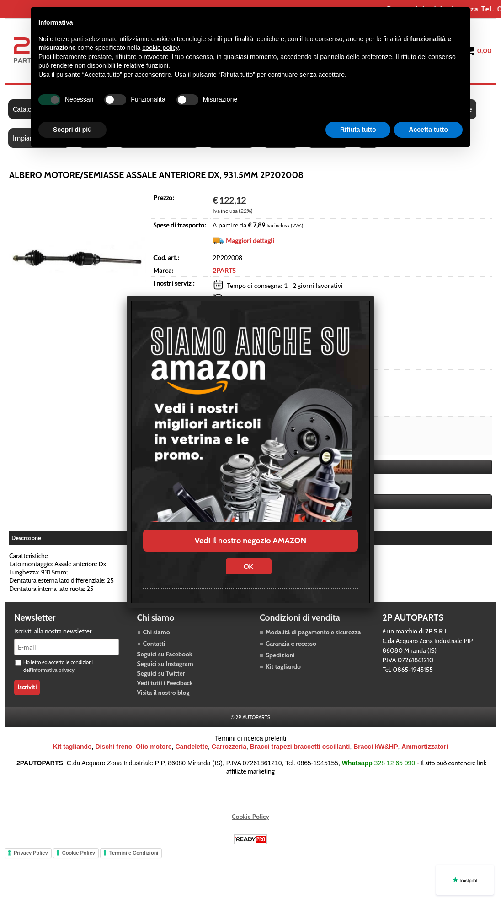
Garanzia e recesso (291, 643)
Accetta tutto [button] (428, 129)
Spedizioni (280, 655)
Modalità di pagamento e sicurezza (313, 632)
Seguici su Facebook (164, 654)
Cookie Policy (250, 816)
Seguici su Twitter (161, 673)
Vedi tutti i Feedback (165, 683)
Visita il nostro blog (163, 692)
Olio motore (154, 746)
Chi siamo (156, 632)
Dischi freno (113, 746)
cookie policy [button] (160, 47)
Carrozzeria (229, 746)
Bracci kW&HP (375, 746)
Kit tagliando (283, 666)
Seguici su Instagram (165, 664)
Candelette (191, 746)
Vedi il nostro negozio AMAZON (250, 541)
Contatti (154, 643)
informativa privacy (53, 670)
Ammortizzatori (424, 746)
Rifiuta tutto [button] (358, 129)
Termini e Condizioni (133, 852)
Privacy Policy (31, 852)
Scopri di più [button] (72, 129)
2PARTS (224, 270)
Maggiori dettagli (250, 240)
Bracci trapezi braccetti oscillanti (300, 746)
